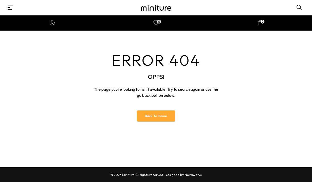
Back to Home (156, 116)
